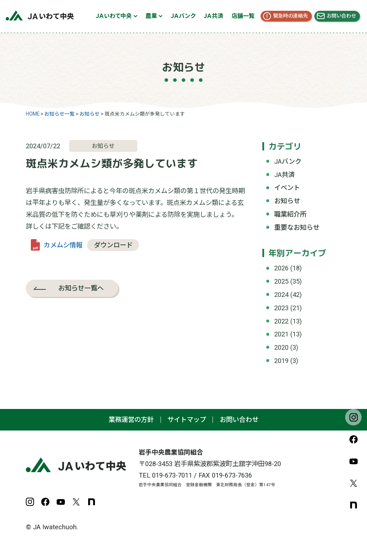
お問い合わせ (341, 16)
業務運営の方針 (131, 419)
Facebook (353, 439)
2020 (281, 347)
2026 (281, 268)
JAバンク (287, 161)
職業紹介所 (290, 214)
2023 (281, 308)
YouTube (353, 461)
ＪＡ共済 (213, 16)
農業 (151, 16)
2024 (281, 294)
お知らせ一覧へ (81, 288)
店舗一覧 (243, 16)
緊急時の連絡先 (290, 16)
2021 (281, 334)
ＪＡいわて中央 (114, 16)
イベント (287, 187)
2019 (281, 360)
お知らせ (287, 201)
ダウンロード (113, 245)
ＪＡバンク (183, 16)
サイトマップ (186, 419)
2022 (281, 321)
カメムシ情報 (63, 245)
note (353, 505)
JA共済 (284, 174)
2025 (281, 281)
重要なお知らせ (296, 227)
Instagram (353, 417)
